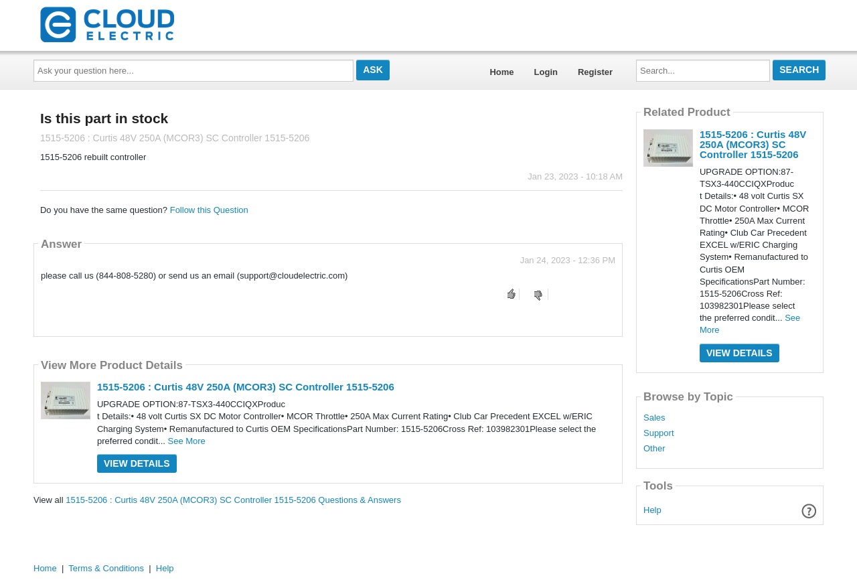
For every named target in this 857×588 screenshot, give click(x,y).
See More (186, 441)
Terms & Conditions (106, 568)
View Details (137, 463)
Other (654, 448)
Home (501, 72)
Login (546, 72)
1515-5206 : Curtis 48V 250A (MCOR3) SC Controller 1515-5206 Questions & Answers (233, 500)
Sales (654, 418)
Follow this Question (209, 210)
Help (652, 510)
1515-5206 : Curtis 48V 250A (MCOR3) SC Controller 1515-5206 (245, 386)
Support (658, 433)
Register (595, 72)
